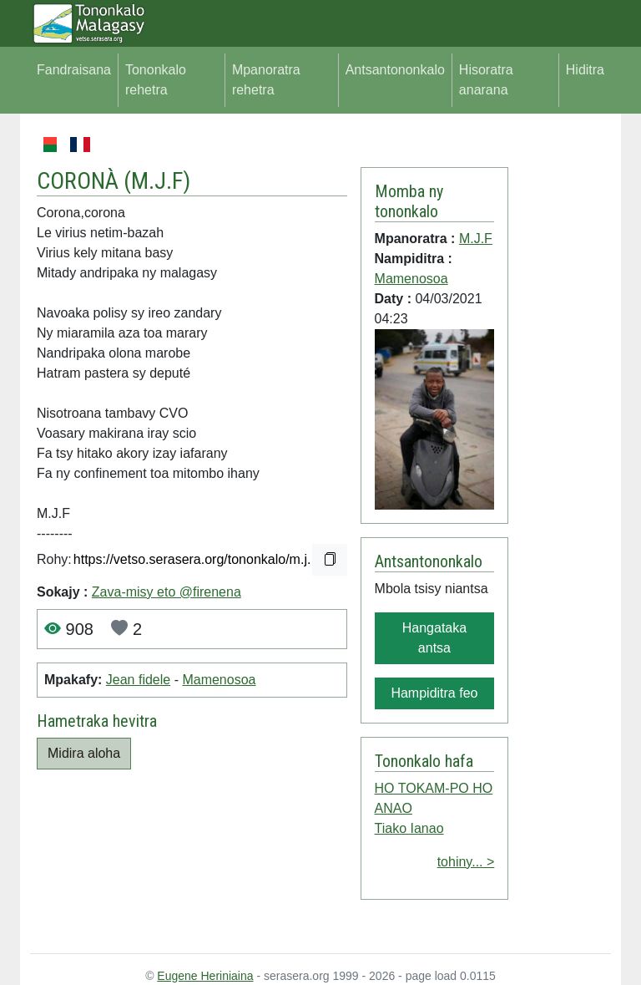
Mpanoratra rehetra (266, 80)
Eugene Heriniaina (205, 975)
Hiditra (585, 70)
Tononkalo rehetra (155, 80)
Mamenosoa (218, 680)
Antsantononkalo (395, 70)
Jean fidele (138, 680)
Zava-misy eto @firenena (166, 592)
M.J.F (157, 181)
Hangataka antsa (434, 638)
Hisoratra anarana (486, 80)
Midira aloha (84, 753)
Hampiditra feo (434, 693)
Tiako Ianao (409, 828)
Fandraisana (74, 70)
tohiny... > (466, 862)
